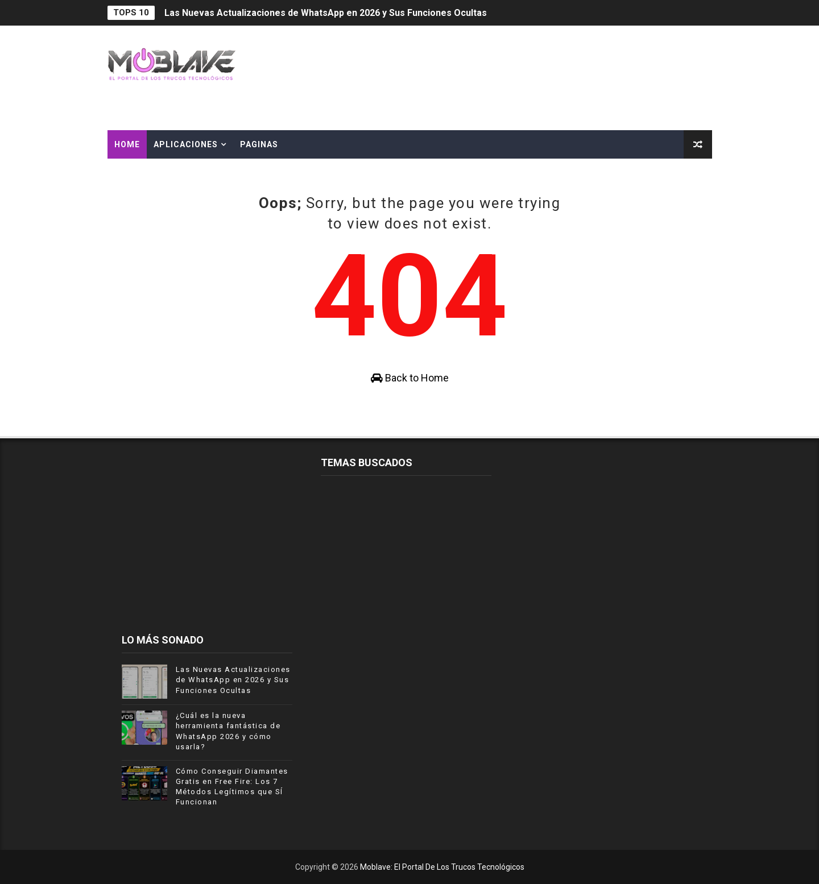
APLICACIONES (186, 144)
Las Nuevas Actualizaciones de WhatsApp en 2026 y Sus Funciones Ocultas (325, 12)
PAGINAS (259, 144)
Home (127, 144)
